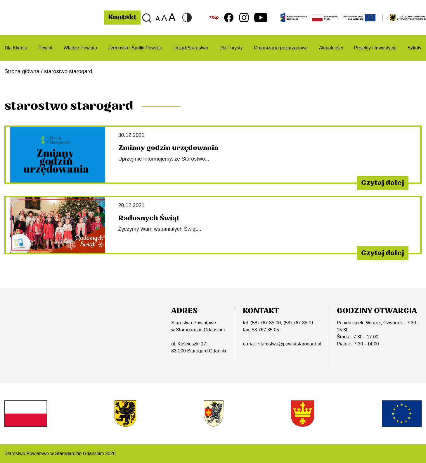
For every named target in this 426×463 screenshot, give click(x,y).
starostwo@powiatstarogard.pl (289, 343)
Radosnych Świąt (148, 218)
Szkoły (414, 47)
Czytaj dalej (382, 182)
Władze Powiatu (80, 47)
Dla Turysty (231, 47)
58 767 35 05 (265, 329)
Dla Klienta (16, 47)
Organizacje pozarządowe (281, 47)
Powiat (45, 47)
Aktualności (331, 47)
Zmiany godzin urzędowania (168, 148)
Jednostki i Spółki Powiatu (135, 47)
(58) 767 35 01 (298, 322)
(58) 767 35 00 (265, 322)
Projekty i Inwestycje (375, 47)
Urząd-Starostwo (190, 47)
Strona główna (21, 71)
